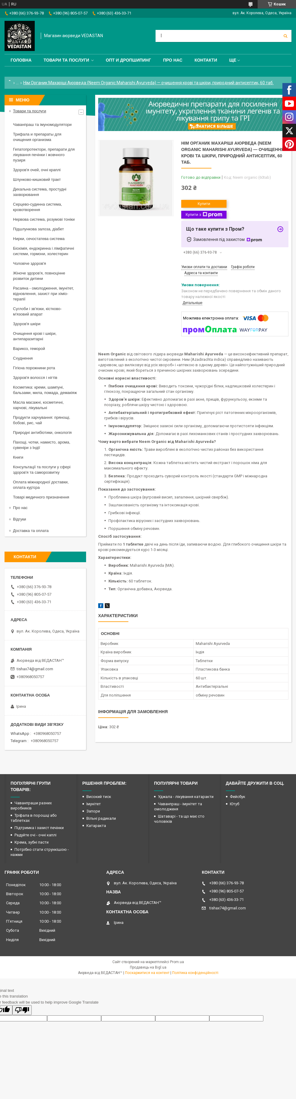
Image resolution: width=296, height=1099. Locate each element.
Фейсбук (237, 796)
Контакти (206, 60)
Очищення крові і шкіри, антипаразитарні (34, 336)
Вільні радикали (101, 818)
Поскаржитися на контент (147, 973)
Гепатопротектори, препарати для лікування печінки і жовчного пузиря (44, 154)
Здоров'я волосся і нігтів (35, 377)
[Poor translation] (22, 1010)
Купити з (203, 214)
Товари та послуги (66, 60)
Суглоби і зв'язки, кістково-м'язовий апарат (37, 311)
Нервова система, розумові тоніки (44, 219)
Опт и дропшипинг (128, 60)
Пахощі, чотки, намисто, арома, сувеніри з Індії (41, 445)
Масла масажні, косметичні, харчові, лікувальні (38, 405)
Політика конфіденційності (195, 973)
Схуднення (23, 358)
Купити (204, 203)
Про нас (172, 60)
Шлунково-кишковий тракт (37, 179)
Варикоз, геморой (29, 348)
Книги (18, 457)
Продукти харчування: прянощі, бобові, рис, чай (41, 420)
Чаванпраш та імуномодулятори (42, 124)
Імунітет (93, 804)
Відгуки (19, 519)
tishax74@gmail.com (35, 669)
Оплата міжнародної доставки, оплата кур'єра (41, 485)
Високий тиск (98, 796)
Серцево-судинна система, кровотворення (37, 207)
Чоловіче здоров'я (29, 263)
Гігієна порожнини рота (34, 368)
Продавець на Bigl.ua (148, 967)
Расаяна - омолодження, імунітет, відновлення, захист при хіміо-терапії (43, 293)
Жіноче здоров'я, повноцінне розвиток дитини (39, 276)
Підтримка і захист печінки (39, 827)
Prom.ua (177, 962)
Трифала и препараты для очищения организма (37, 137)
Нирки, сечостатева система (39, 238)
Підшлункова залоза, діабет (38, 229)
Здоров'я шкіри (26, 324)
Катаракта (96, 825)
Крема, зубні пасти (31, 842)
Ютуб (234, 804)
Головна (21, 60)
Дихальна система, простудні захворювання (39, 192)
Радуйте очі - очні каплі (35, 835)
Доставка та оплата (31, 530)
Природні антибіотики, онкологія (42, 432)
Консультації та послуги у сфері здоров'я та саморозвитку (41, 470)
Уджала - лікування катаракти (186, 796)
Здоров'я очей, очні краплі (37, 170)
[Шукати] (285, 36)
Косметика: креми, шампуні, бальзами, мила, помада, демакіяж (45, 390)
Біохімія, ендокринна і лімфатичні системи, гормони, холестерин (43, 251)
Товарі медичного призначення (41, 497)
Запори (93, 811)
